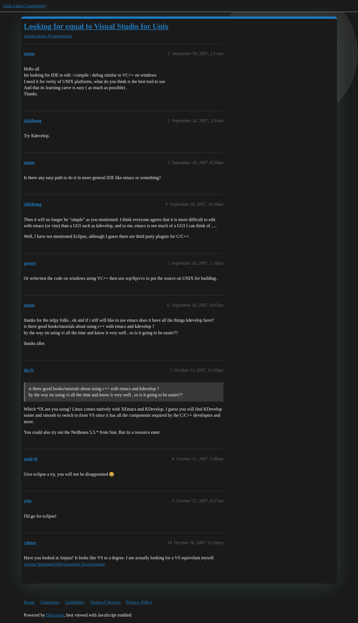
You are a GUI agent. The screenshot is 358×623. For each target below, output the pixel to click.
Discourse (55, 615)
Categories (49, 602)
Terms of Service (105, 602)
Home (29, 602)
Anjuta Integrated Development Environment (64, 564)
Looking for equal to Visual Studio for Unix (96, 26)
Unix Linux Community (24, 5)
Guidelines (74, 602)
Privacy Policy (139, 602)
